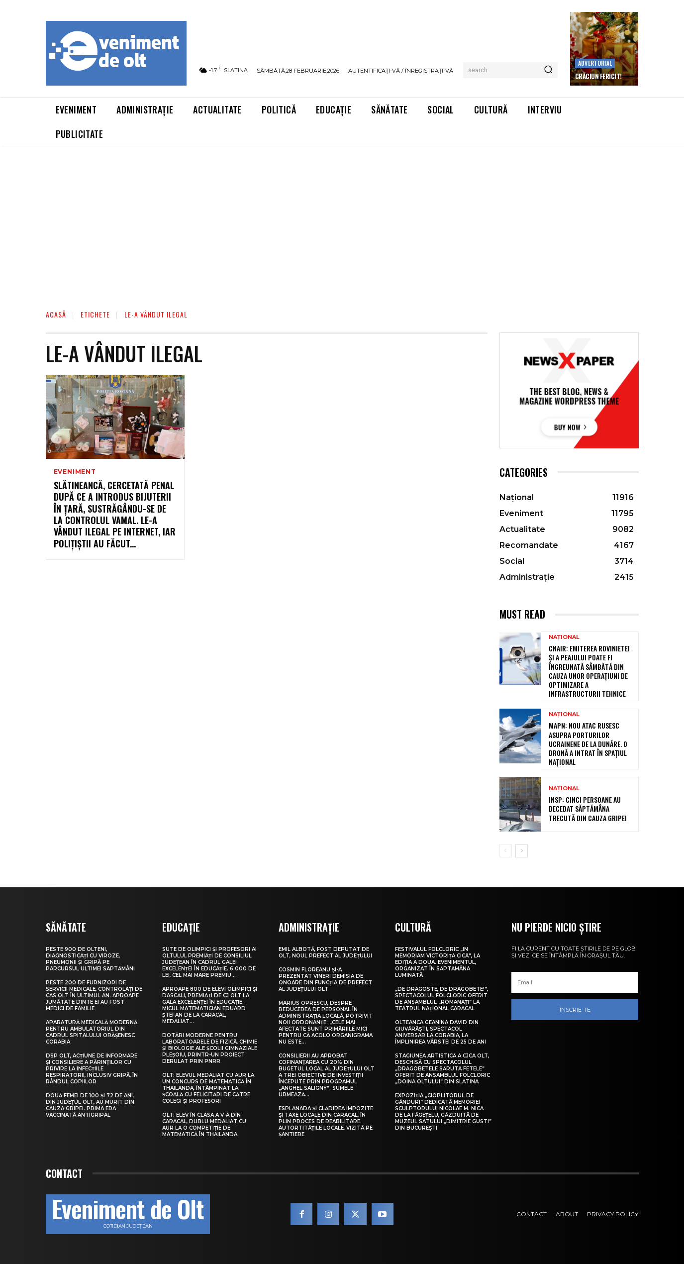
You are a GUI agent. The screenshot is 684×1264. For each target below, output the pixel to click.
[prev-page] (505, 850)
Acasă (56, 314)
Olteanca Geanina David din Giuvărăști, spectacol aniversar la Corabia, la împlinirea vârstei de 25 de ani (440, 1032)
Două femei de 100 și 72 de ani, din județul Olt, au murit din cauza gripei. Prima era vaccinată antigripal (90, 1105)
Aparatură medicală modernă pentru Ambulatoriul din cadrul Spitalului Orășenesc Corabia (91, 1032)
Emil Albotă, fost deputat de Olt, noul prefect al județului (325, 952)
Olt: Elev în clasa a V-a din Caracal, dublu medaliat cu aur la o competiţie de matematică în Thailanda (204, 1125)
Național (564, 637)
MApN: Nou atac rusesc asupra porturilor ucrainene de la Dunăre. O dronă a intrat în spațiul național (588, 743)
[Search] (548, 70)
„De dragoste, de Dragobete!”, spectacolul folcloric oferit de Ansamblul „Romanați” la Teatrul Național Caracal (441, 999)
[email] (575, 982)
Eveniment (75, 472)
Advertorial (595, 63)
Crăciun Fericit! (598, 76)
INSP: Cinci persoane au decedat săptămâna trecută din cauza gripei (588, 808)
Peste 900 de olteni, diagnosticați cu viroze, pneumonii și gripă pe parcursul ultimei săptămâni (90, 959)
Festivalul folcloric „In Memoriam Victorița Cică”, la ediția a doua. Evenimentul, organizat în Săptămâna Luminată (437, 962)
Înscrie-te (575, 1009)
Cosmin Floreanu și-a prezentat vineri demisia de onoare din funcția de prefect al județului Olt (325, 979)
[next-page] (521, 850)
